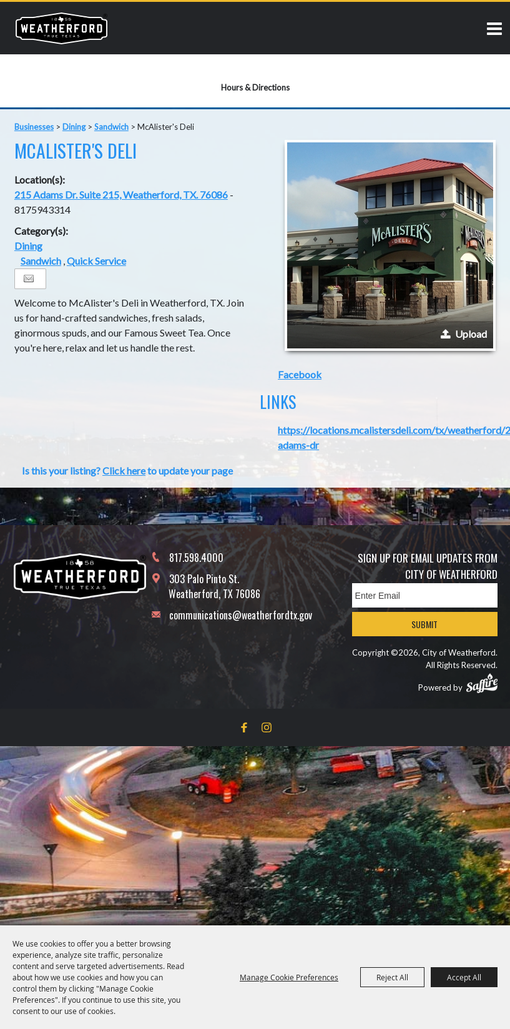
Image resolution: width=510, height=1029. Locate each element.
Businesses (34, 127)
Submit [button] (424, 624)
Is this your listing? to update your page (127, 470)
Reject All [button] (392, 977)
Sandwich (111, 127)
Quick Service (96, 261)
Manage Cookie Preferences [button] (289, 977)
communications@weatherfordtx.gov (240, 615)
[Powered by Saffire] (482, 683)
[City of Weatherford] (61, 28)
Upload (471, 334)
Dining (74, 127)
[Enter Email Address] (425, 595)
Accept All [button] (464, 977)
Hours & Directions (255, 87)
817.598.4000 (196, 557)
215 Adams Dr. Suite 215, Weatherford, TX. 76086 (121, 194)
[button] (390, 245)
